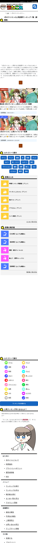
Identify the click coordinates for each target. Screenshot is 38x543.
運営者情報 (10, 472)
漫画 (17, 158)
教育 (20, 171)
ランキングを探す (12, 486)
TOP (8, 13)
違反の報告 (10, 512)
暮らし (27, 167)
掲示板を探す (11, 494)
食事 (21, 167)
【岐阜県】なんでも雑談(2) (17, 242)
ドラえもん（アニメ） (15, 208)
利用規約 (9, 464)
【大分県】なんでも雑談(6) (17, 234)
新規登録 (25, 419)
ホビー (7, 162)
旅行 (32, 162)
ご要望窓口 (10, 520)
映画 (28, 158)
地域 (26, 171)
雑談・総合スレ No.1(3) (16, 250)
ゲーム (4, 158)
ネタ (34, 167)
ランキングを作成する (19, 403)
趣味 (15, 167)
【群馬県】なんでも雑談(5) (17, 266)
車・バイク (15, 162)
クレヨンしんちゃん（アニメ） (18, 191)
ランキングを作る (12, 490)
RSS (7, 476)
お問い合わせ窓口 (12, 524)
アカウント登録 (11, 502)
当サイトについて (12, 460)
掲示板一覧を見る (31, 272)
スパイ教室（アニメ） (15, 216)
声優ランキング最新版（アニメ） (19, 183)
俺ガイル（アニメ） (15, 200)
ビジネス (13, 171)
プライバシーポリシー (14, 468)
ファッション (7, 167)
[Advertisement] (19, 44)
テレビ (34, 158)
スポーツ (24, 162)
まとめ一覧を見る (31, 222)
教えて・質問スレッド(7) (16, 258)
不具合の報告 (11, 516)
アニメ (11, 158)
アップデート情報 (12, 529)
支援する (9, 538)
